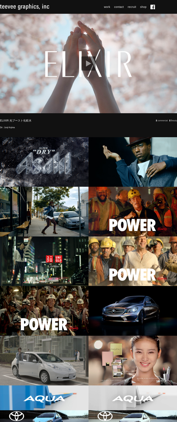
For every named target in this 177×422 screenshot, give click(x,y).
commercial (163, 121)
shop (143, 6)
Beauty (174, 121)
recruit (132, 6)
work (107, 6)
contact (119, 6)
